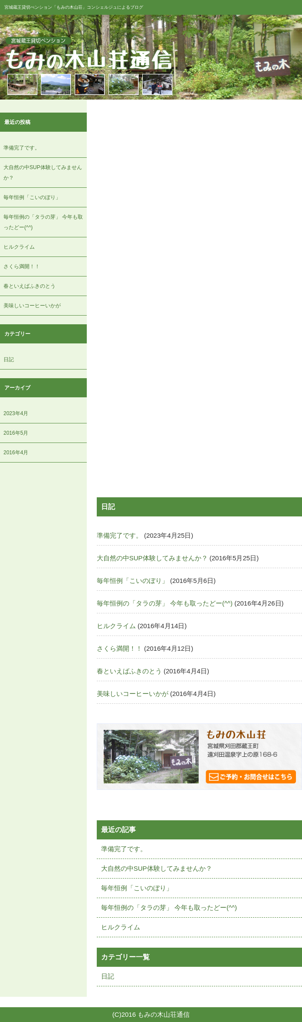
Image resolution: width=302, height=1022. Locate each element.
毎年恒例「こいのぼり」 (32, 197)
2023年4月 (15, 413)
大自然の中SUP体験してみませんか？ (152, 558)
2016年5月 (15, 433)
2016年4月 (15, 452)
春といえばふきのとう (29, 286)
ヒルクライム (19, 247)
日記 (8, 359)
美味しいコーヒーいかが (32, 306)
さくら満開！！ (21, 266)
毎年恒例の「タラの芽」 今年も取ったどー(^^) (165, 603)
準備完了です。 (21, 148)
